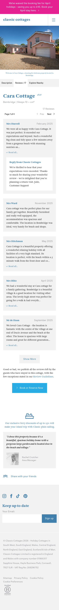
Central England (47, 545)
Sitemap (7, 578)
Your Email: (8, 511)
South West (9, 545)
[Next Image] (53, 45)
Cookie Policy (36, 578)
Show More (29, 359)
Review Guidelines (43, 376)
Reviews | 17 (20, 83)
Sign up (49, 518)
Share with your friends (23, 476)
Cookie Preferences (13, 581)
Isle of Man (49, 549)
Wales (35, 545)
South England (23, 545)
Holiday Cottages (39, 540)
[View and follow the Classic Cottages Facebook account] (11, 497)
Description (7, 83)
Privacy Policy (21, 578)
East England (25, 549)
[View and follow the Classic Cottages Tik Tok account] (18, 497)
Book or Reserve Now (31, 387)
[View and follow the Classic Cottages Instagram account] (4, 497)
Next (49, 114)
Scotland (37, 549)
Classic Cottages (14, 540)
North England (10, 549)
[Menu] (53, 20)
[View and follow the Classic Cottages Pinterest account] (25, 497)
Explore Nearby (36, 83)
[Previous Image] (5, 45)
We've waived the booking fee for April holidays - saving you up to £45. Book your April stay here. (29, 7)
